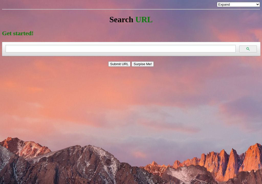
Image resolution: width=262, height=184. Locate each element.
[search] (120, 49)
